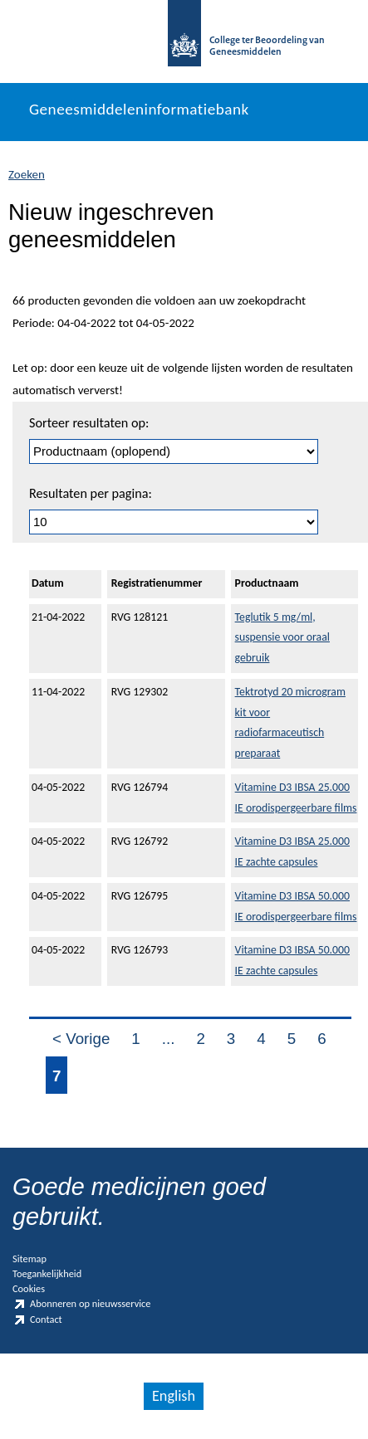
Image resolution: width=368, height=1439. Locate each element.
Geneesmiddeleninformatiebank (139, 109)
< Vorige (81, 1038)
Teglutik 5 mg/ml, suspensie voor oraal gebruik (282, 638)
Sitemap (29, 1258)
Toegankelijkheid (46, 1273)
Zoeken (26, 174)
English (173, 1396)
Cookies (28, 1288)
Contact (37, 1320)
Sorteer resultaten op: (89, 423)
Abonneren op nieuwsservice (81, 1304)
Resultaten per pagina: (90, 493)
